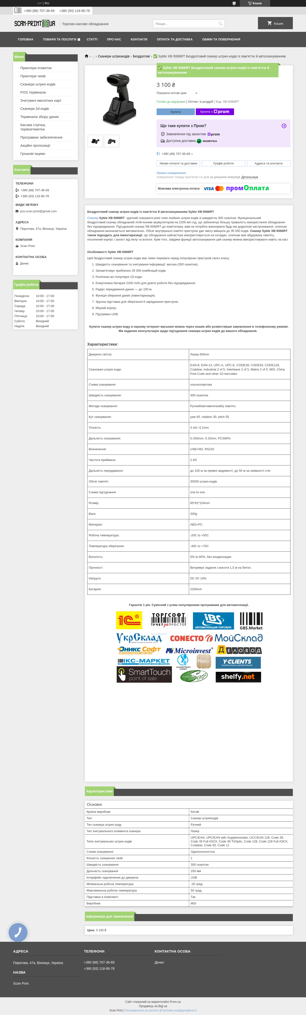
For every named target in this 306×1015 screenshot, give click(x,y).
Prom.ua (175, 1002)
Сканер (92, 218)
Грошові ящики (32, 153)
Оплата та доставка (174, 39)
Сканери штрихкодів (114, 56)
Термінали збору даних (39, 117)
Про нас (114, 39)
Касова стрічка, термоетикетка (33, 127)
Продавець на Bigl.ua (153, 1006)
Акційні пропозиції (35, 145)
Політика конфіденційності (179, 1010)
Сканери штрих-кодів (37, 84)
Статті (92, 39)
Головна (25, 39)
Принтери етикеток (36, 68)
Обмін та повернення (221, 39)
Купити (176, 112)
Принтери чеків (33, 76)
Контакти (139, 39)
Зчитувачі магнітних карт (40, 100)
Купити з (214, 112)
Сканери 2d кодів (34, 109)
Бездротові (141, 56)
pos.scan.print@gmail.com (38, 211)
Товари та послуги (59, 39)
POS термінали (33, 92)
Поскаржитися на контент (142, 1010)
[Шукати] (220, 24)
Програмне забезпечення (41, 137)
